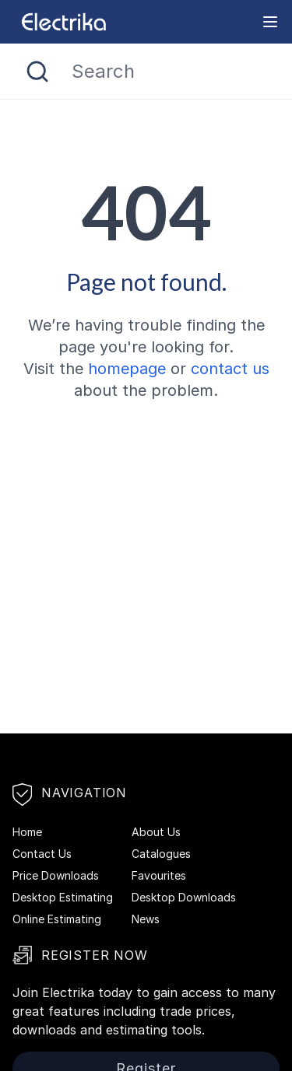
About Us (156, 831)
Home (27, 831)
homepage (127, 368)
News (146, 919)
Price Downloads (55, 875)
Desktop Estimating (62, 897)
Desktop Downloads (184, 897)
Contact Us (42, 853)
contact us (230, 368)
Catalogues (161, 853)
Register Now (80, 955)
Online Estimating (56, 919)
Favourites (159, 875)
